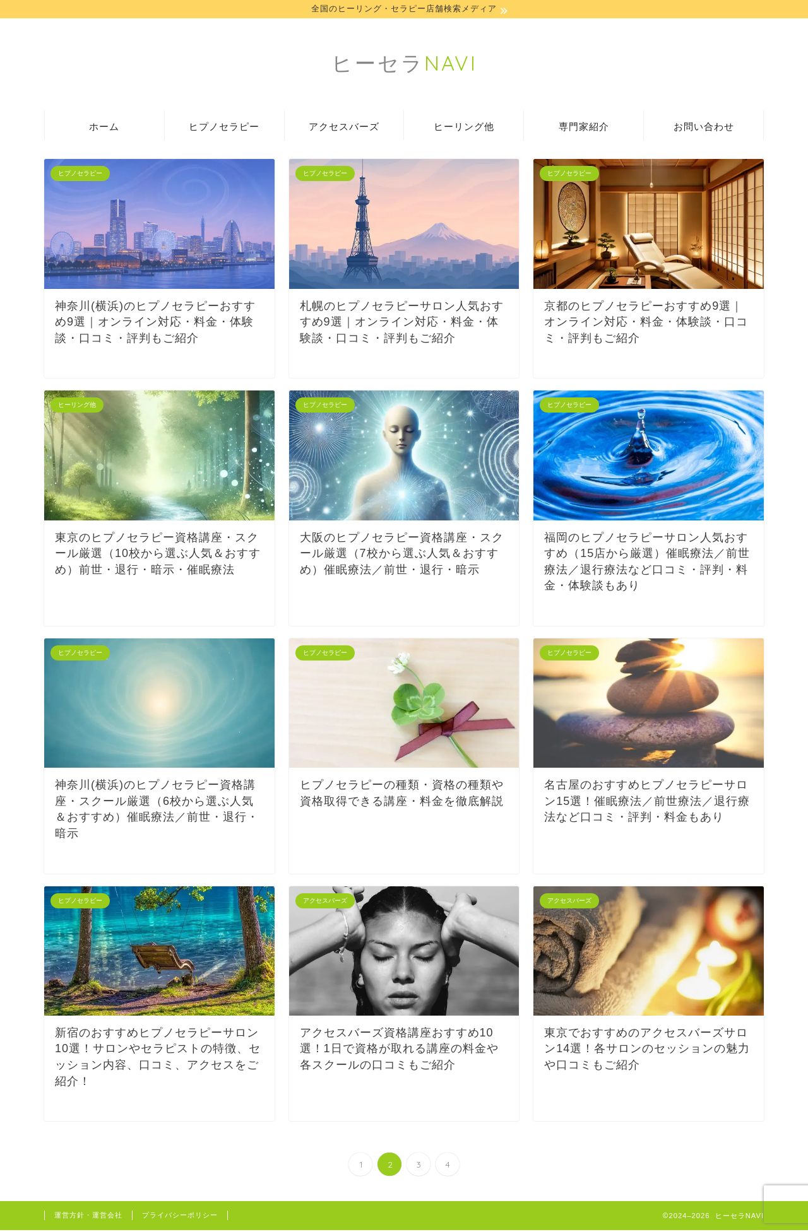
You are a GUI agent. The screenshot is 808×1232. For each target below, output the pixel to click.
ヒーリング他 (464, 128)
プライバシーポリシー (180, 1217)
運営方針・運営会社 (88, 1217)
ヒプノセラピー (224, 128)
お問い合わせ (704, 128)
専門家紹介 (584, 128)
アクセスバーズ (344, 128)
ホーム (104, 128)
